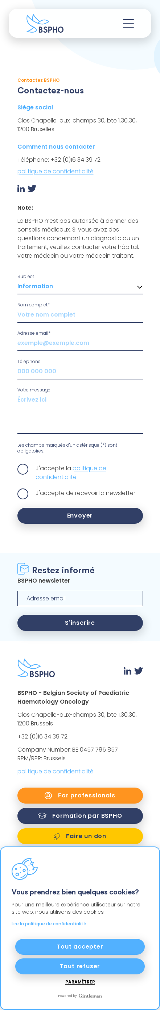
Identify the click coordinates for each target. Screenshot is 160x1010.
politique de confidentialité (55, 171)
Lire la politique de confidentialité (49, 924)
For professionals (80, 795)
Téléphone (29, 361)
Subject (25, 276)
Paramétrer (80, 982)
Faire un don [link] (80, 836)
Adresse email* (33, 333)
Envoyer (80, 515)
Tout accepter (80, 946)
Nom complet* (33, 305)
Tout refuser (80, 966)
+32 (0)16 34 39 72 (42, 736)
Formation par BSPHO (80, 816)
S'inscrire (80, 623)
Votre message (33, 390)
